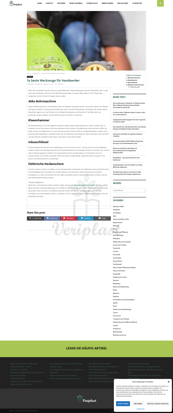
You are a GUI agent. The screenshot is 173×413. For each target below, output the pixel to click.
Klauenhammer (132, 80)
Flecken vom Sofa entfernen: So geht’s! (63, 375)
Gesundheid (117, 261)
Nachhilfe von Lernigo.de (18, 369)
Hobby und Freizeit (120, 277)
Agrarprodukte (118, 206)
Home (39, 3)
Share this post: (135, 87)
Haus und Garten (119, 271)
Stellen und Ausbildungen (122, 309)
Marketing (116, 283)
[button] (168, 382)
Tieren (115, 312)
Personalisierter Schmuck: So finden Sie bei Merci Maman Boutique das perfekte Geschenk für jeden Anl (129, 105)
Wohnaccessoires (119, 335)
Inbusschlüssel (132, 82)
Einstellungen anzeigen (157, 404)
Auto (114, 216)
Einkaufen (116, 238)
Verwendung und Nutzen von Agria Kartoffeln (144, 367)
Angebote (29, 76)
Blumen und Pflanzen (120, 232)
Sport (115, 306)
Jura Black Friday (55, 367)
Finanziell (116, 248)
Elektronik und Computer (122, 242)
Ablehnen (138, 404)
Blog (114, 229)
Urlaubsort (117, 329)
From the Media (75, 3)
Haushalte (116, 274)
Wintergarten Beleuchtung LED (99, 364)
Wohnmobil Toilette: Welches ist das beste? (104, 381)
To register (137, 3)
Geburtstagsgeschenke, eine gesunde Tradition (66, 364)
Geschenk (116, 254)
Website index (107, 3)
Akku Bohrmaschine (134, 78)
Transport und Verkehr (121, 319)
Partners (61, 3)
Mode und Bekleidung (121, 287)
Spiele (115, 303)
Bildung (116, 226)
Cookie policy (141, 409)
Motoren (116, 293)
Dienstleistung (118, 235)
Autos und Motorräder (121, 219)
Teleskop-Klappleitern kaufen (84, 185)
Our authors (122, 3)
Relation (116, 296)
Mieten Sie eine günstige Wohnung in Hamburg (105, 378)
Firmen (115, 251)
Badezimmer (117, 222)
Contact (49, 3)
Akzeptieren (123, 404)
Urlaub (115, 325)
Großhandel (117, 264)
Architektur (117, 213)
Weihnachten (117, 332)
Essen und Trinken (119, 245)
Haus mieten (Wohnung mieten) (124, 267)
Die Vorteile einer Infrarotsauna (139, 364)
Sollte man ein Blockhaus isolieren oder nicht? (65, 378)
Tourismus (117, 316)
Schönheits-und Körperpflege (123, 300)
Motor (115, 290)
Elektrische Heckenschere (136, 85)
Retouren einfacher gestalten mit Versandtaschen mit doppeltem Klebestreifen (125, 150)
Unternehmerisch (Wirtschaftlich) (125, 322)
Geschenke (117, 258)
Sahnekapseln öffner (17, 378)
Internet (115, 280)
